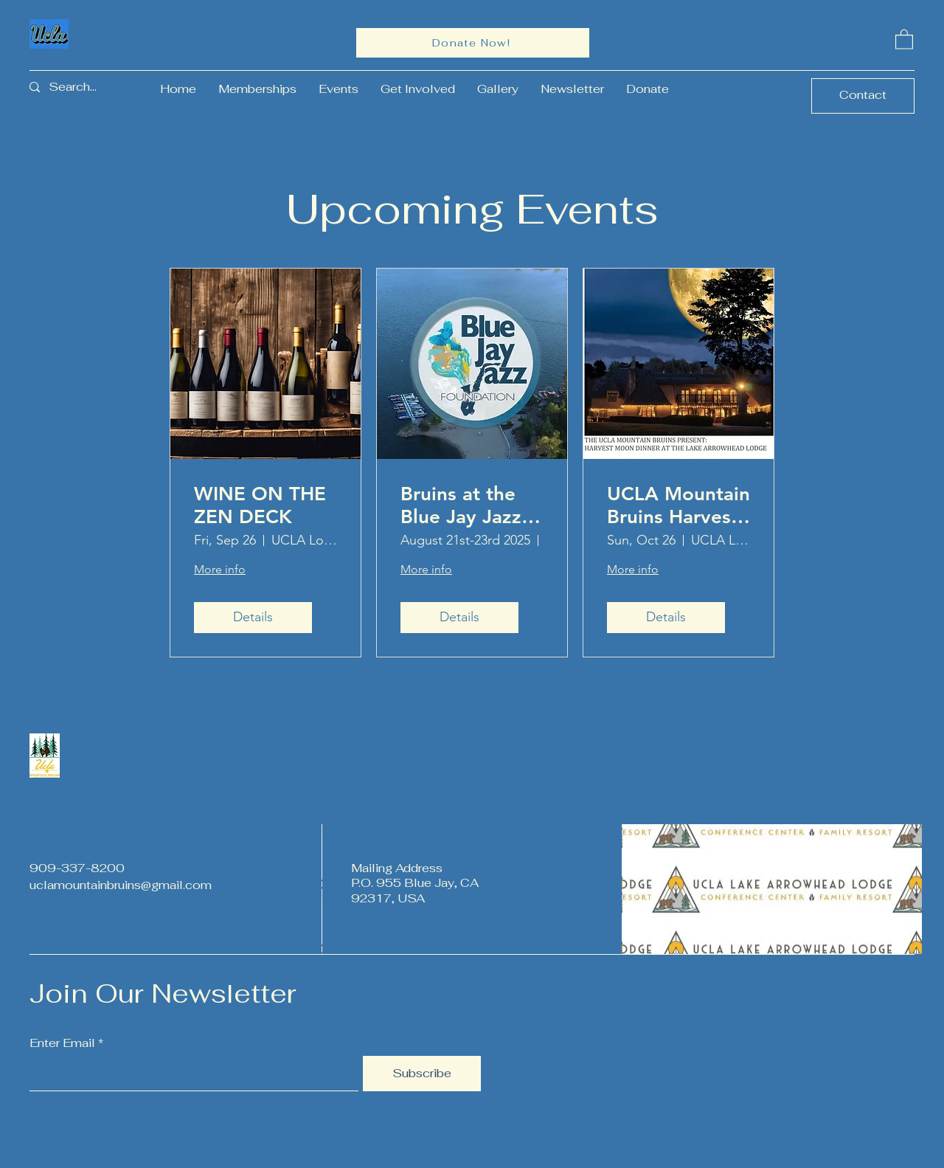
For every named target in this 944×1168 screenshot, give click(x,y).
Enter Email (62, 1043)
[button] (904, 38)
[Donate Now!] (472, 43)
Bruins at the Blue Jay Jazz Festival (460, 505)
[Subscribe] (422, 1073)
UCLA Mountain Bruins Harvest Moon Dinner (678, 505)
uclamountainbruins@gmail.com (121, 885)
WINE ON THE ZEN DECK (260, 505)
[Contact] (862, 96)
